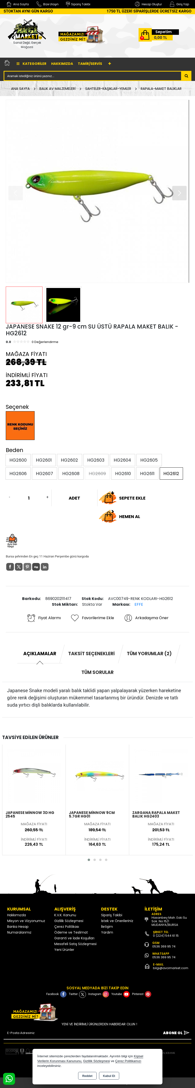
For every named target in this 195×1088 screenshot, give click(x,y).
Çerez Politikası (66, 926)
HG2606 (18, 474)
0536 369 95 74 (164, 946)
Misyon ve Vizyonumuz (26, 920)
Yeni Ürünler (64, 949)
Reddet (87, 1076)
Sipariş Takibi (111, 915)
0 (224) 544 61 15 (166, 935)
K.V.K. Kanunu (65, 915)
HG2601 (44, 460)
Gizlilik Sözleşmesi (68, 920)
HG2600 (18, 460)
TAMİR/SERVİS (90, 63)
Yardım (107, 932)
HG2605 (149, 460)
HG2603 (95, 460)
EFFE (138, 604)
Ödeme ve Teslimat (71, 932)
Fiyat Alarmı (44, 618)
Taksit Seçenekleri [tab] (91, 653)
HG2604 (122, 460)
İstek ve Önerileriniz (117, 920)
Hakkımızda (62, 63)
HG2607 (44, 474)
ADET (74, 498)
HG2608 (70, 474)
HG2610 (123, 474)
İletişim (107, 926)
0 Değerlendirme (45, 342)
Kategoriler (31, 63)
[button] (179, 193)
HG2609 (97, 474)
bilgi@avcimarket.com (170, 968)
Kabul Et (109, 1076)
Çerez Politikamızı (128, 1061)
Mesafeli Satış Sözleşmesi (75, 943)
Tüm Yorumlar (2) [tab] (149, 653)
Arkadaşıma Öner (146, 618)
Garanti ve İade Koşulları (74, 938)
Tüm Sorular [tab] (97, 672)
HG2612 (171, 474)
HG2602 (69, 460)
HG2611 (147, 474)
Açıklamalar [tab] (39, 653)
